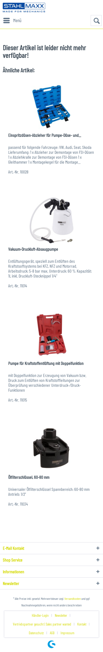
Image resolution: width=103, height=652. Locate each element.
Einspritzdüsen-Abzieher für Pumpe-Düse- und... (44, 135)
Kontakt (81, 624)
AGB (52, 633)
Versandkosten (72, 598)
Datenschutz (36, 633)
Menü (12, 19)
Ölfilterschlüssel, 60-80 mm (28, 477)
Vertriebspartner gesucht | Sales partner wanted (42, 624)
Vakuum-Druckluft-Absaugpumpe (33, 249)
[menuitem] (12, 20)
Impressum (67, 633)
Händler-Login (40, 615)
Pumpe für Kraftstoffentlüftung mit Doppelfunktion (46, 363)
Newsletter (61, 615)
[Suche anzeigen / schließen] (96, 20)
